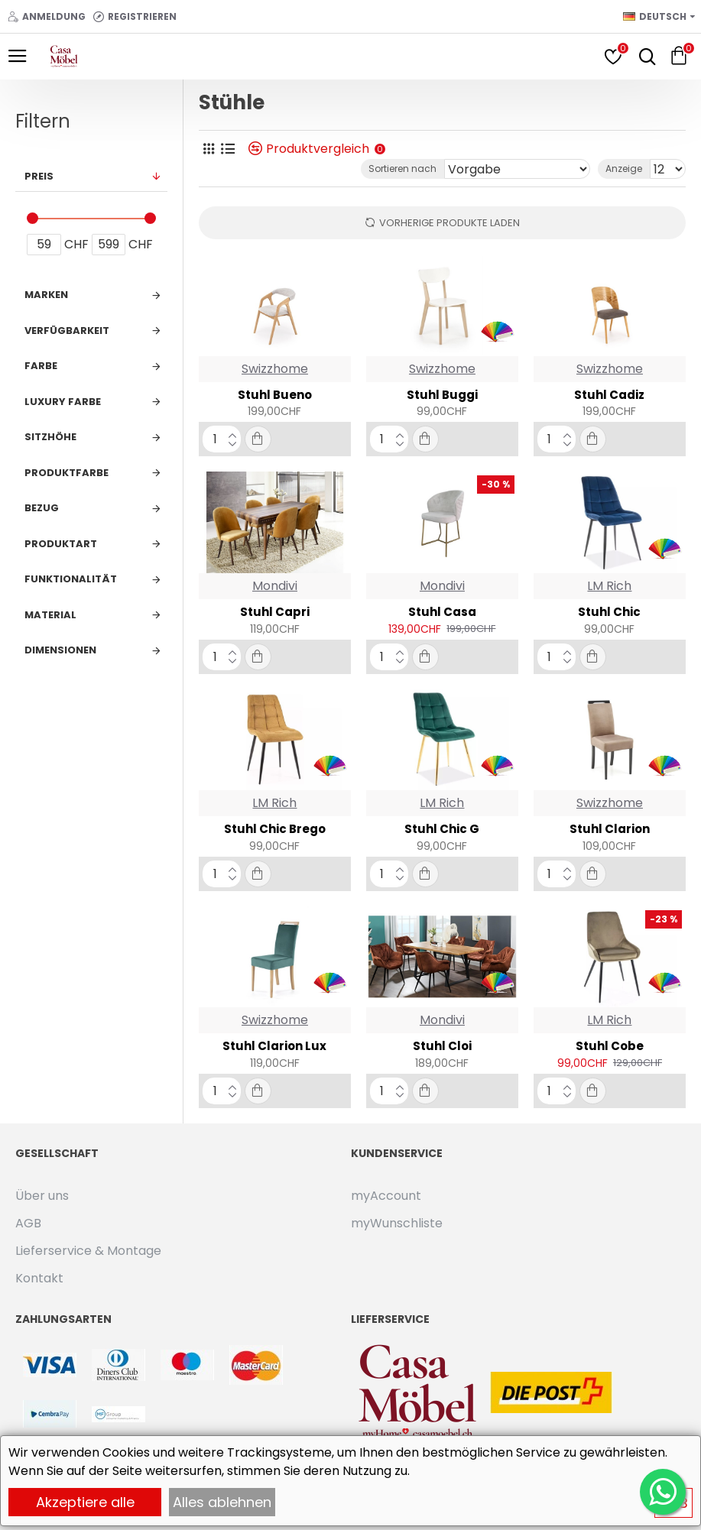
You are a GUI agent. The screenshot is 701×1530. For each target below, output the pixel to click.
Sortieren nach (402, 168)
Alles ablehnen (222, 1502)
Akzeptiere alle (85, 1502)
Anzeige (623, 168)
